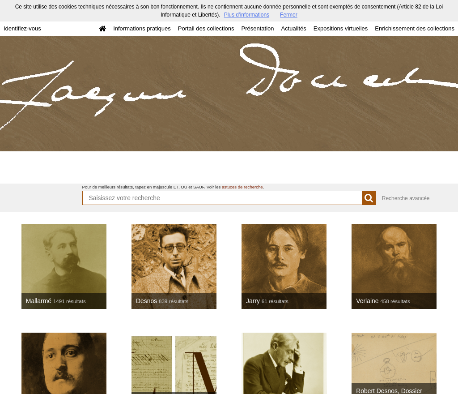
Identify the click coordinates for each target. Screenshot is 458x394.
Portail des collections (206, 28)
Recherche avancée (406, 198)
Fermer (288, 15)
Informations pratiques (142, 28)
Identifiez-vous (22, 28)
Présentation (257, 28)
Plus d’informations (246, 15)
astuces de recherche (242, 186)
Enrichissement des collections (414, 28)
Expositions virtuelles (341, 28)
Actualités (293, 28)
